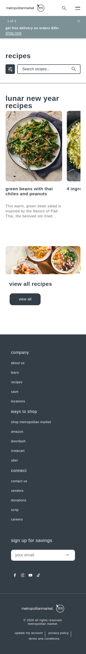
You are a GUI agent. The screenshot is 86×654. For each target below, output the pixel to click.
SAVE (14, 391)
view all (25, 299)
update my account (29, 633)
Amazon (17, 431)
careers (17, 519)
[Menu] (77, 8)
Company (20, 352)
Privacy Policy (59, 633)
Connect (19, 470)
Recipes (16, 382)
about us (18, 363)
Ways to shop (24, 411)
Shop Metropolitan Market (31, 422)
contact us (19, 481)
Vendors (17, 490)
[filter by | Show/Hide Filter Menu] (10, 69)
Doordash (18, 441)
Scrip (15, 510)
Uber (14, 460)
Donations (18, 500)
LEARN (15, 372)
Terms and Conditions (44, 638)
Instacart (18, 451)
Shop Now (14, 32)
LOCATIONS (18, 401)
